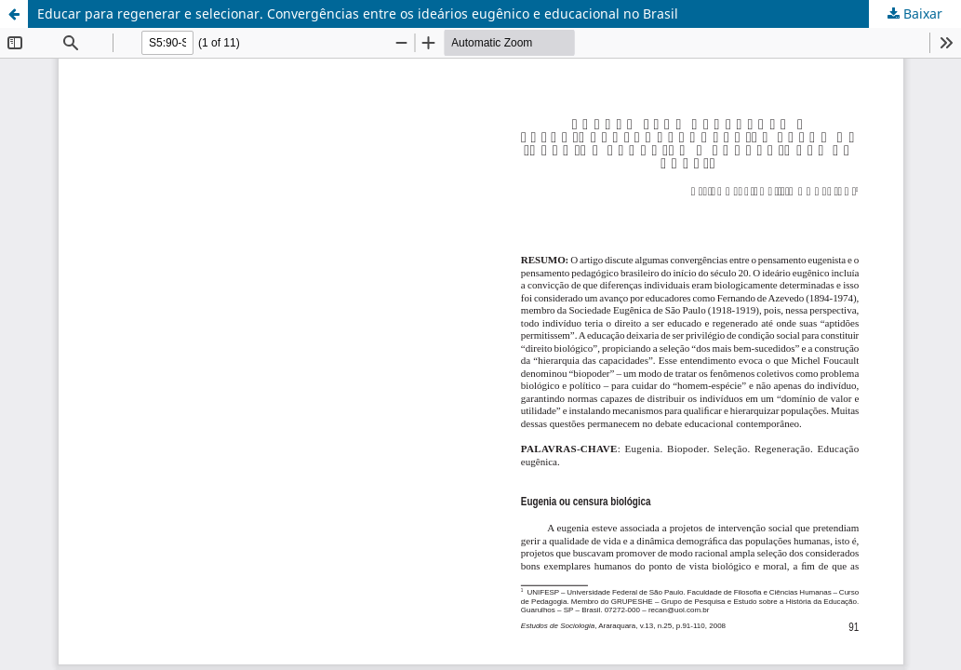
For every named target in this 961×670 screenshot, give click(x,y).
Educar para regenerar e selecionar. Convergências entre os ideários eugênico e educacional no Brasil (357, 13)
